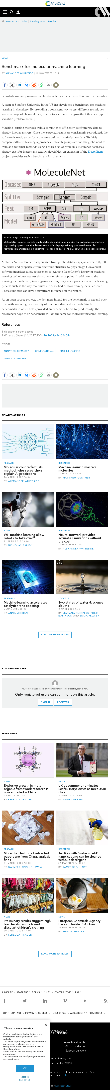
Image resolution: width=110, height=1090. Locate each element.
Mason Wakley (73, 931)
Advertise (22, 992)
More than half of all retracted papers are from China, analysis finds (27, 856)
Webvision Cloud (63, 1086)
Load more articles (55, 634)
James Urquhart (75, 867)
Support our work (76, 1050)
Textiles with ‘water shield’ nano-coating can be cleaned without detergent (79, 856)
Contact (16, 1013)
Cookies (42, 1013)
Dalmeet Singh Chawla (25, 867)
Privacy (29, 1013)
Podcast (63, 598)
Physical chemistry (15, 358)
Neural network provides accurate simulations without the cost (79, 538)
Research (9, 463)
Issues (47, 992)
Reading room (37, 21)
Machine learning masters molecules (77, 468)
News (5, 58)
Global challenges (75, 1046)
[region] (25, 1055)
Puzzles (52, 21)
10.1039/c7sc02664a (57, 335)
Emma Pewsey (89, 615)
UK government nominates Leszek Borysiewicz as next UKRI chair (82, 789)
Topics (36, 992)
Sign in (45, 702)
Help (4, 1013)
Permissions (95, 1013)
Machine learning (70, 351)
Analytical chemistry (16, 351)
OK (25, 1068)
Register (63, 702)
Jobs (24, 21)
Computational (44, 351)
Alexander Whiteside (19, 73)
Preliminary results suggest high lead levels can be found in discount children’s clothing (27, 924)
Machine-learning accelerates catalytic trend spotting (25, 604)
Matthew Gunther (76, 477)
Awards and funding (75, 1042)
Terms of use (58, 1013)
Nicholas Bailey (20, 545)
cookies (65, 1075)
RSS (77, 992)
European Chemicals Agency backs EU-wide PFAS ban (79, 922)
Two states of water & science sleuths (80, 604)
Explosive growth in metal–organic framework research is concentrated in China (26, 789)
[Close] (45, 1024)
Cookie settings (25, 1078)
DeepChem (95, 151)
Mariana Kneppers (76, 613)
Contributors (62, 992)
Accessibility (77, 1013)
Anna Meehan (18, 613)
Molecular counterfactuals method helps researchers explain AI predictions (23, 470)
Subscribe (7, 992)
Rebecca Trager (20, 799)
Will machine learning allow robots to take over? (24, 536)
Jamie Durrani (73, 799)
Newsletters (12, 21)
